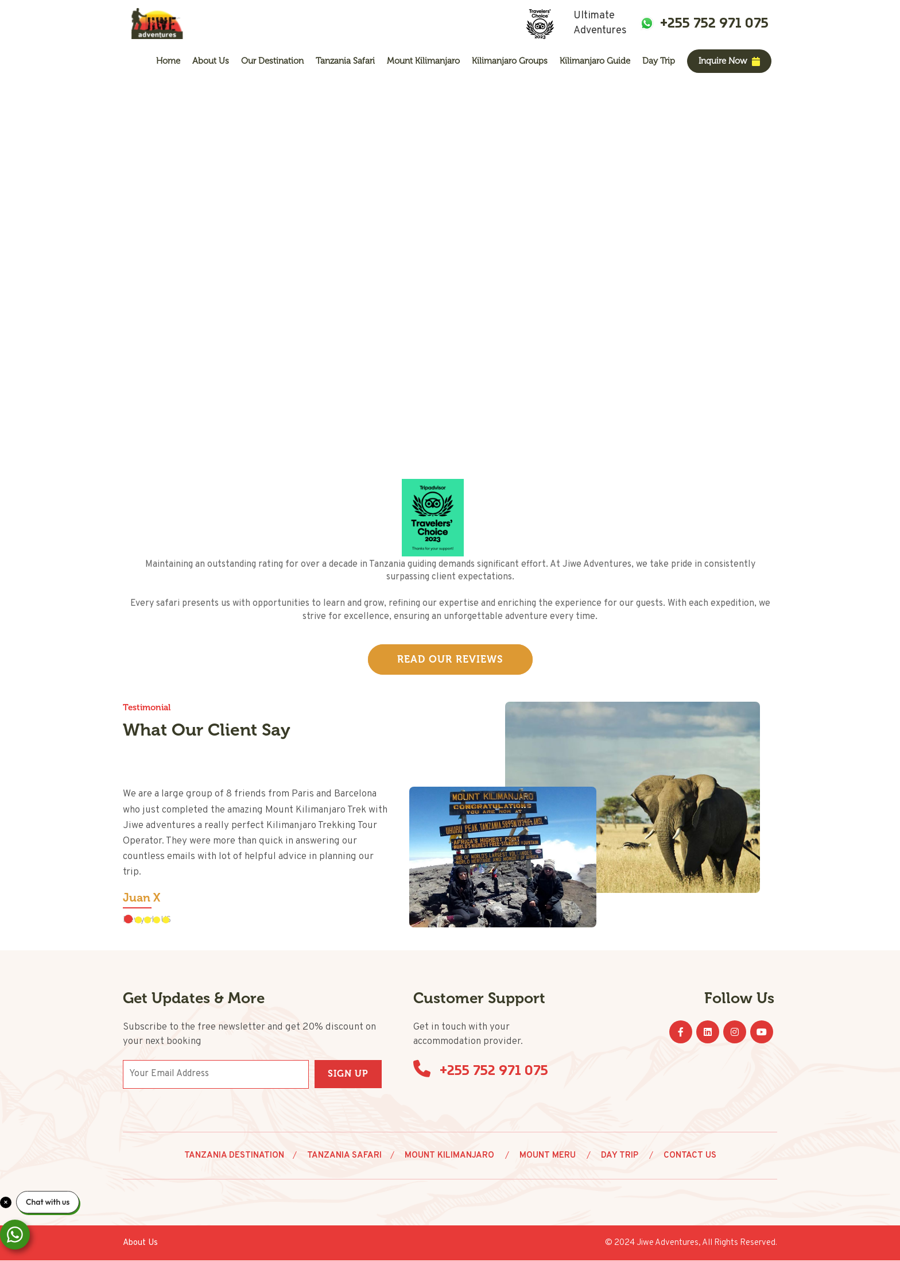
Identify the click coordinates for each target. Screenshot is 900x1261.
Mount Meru (548, 1156)
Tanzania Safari (345, 61)
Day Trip (658, 61)
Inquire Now (729, 61)
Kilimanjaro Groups (510, 61)
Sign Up (348, 1074)
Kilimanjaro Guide (595, 61)
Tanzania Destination (234, 1156)
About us (210, 61)
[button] (128, 919)
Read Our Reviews (450, 659)
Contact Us (690, 1156)
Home (168, 61)
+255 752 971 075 (714, 23)
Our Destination (272, 61)
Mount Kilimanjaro (423, 61)
